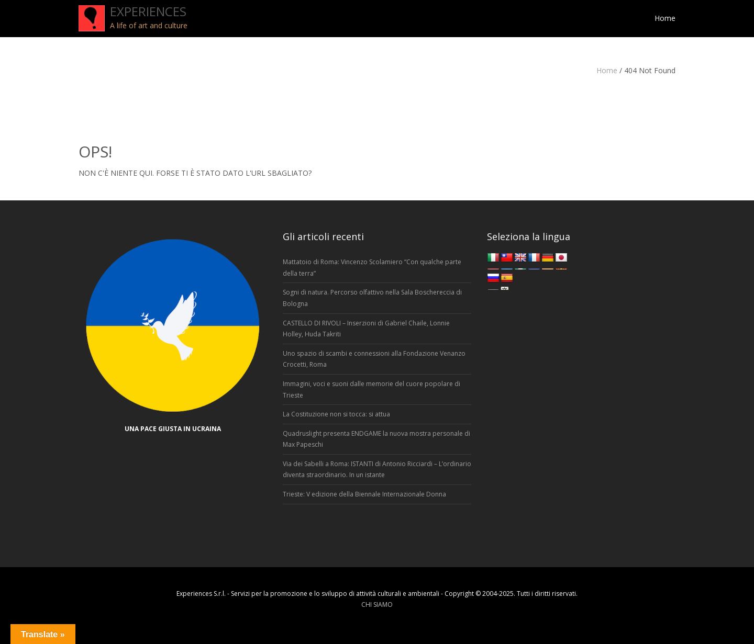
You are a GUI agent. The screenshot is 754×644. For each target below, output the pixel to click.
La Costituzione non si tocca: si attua (336, 414)
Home (606, 70)
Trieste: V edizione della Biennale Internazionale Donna (364, 494)
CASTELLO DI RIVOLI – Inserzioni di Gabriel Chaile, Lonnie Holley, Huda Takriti (366, 329)
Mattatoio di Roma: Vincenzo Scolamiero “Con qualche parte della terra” (372, 267)
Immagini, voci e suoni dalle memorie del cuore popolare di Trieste (371, 389)
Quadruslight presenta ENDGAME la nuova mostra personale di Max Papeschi (376, 439)
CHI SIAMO (377, 604)
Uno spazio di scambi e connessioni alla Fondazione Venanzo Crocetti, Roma (374, 359)
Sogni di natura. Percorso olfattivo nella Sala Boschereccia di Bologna (372, 298)
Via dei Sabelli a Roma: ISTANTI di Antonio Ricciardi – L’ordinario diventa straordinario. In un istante (377, 469)
